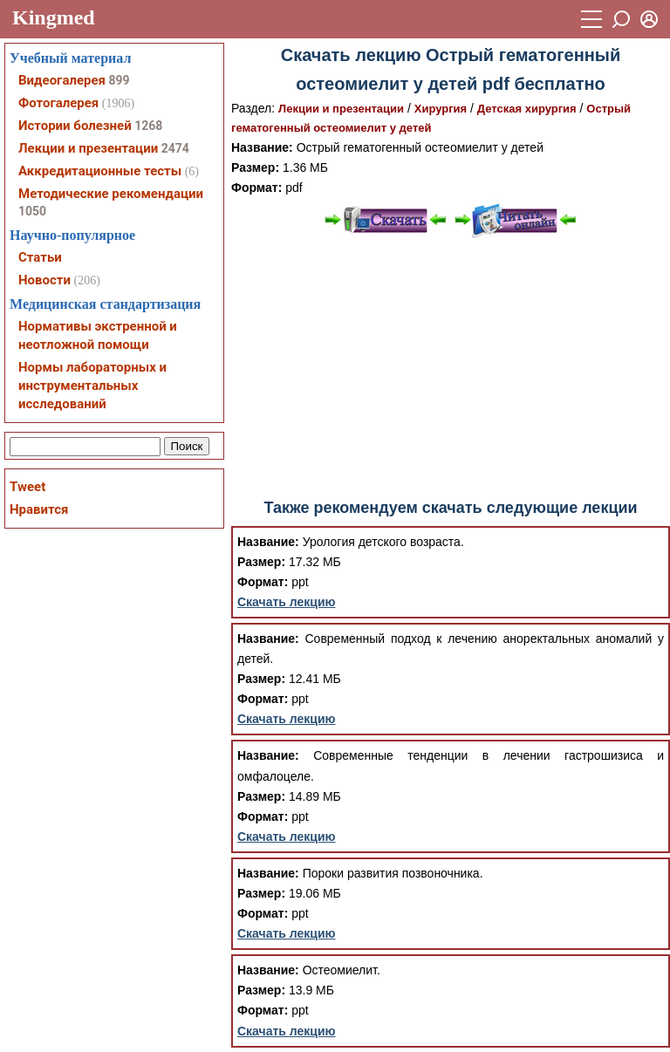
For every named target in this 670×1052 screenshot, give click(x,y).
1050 (32, 211)
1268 (148, 126)
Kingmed (53, 17)
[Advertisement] (450, 369)
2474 (175, 148)
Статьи (40, 257)
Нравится (39, 509)
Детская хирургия (527, 108)
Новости (44, 280)
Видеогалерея (62, 80)
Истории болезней (75, 125)
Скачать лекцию (286, 602)
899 (118, 80)
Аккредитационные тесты (99, 171)
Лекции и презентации (341, 108)
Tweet (27, 487)
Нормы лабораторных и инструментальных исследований (92, 385)
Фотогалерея (58, 103)
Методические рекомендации (110, 194)
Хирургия (440, 108)
